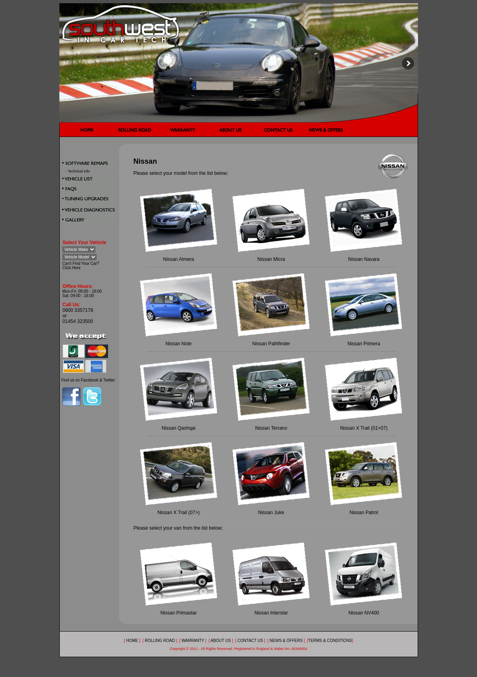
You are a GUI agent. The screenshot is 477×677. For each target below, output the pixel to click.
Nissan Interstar (271, 613)
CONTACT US (250, 640)
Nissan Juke (271, 512)
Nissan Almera (178, 259)
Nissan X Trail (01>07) (363, 428)
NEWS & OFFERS (286, 640)
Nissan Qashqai (179, 428)
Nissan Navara (364, 259)
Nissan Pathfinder (271, 343)
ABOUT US (220, 640)
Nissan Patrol (363, 512)
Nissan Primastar (178, 613)
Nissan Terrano (271, 428)
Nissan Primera (363, 343)
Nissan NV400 (364, 613)
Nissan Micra (271, 259)
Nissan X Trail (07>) (178, 512)
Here (76, 268)
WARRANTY (193, 640)
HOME (132, 640)
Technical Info (79, 171)
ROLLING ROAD (160, 640)
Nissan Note (178, 343)
